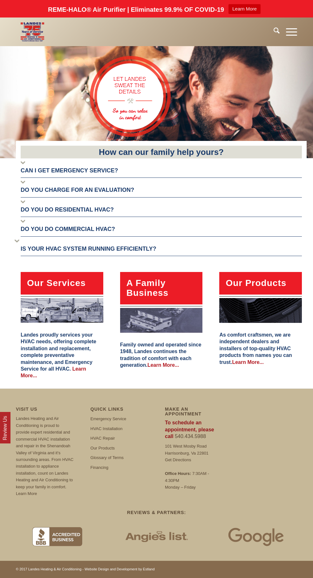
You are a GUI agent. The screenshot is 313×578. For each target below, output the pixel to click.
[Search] (273, 31)
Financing (99, 467)
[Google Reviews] (255, 536)
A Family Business (147, 288)
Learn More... (163, 365)
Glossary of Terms (107, 457)
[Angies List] (156, 536)
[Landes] (32, 31)
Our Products (256, 283)
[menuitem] (273, 31)
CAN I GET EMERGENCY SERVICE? (69, 170)
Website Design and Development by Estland (120, 569)
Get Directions (178, 459)
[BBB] (57, 536)
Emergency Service (108, 418)
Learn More (244, 8)
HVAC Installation (107, 428)
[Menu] (288, 31)
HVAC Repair (103, 438)
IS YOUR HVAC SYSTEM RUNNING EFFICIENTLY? (88, 249)
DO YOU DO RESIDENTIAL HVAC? (67, 209)
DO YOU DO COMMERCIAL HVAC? (68, 229)
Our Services (56, 283)
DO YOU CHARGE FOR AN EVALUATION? (77, 190)
